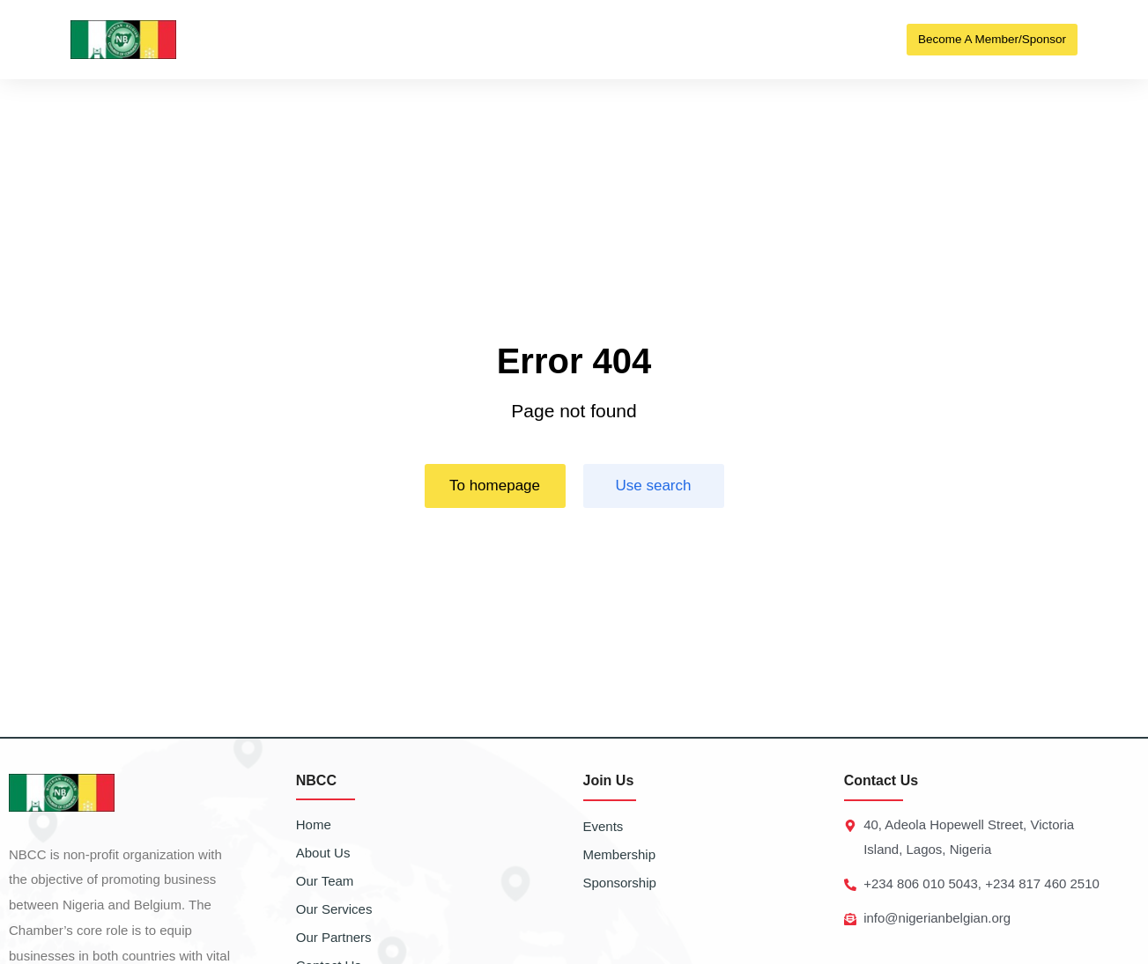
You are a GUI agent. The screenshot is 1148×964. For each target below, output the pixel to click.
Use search (654, 485)
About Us (323, 852)
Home (313, 824)
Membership (619, 854)
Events (603, 826)
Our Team (325, 880)
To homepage (494, 485)
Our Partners (334, 937)
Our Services (334, 908)
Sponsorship (619, 882)
